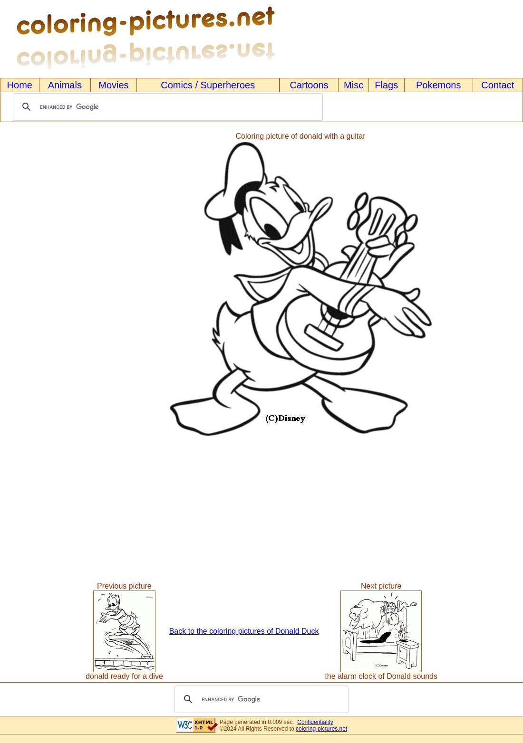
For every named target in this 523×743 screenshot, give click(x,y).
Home (19, 85)
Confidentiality (315, 722)
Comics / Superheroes (208, 85)
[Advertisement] (39, 285)
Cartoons (309, 85)
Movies (113, 85)
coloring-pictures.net (321, 728)
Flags (386, 85)
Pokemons (438, 85)
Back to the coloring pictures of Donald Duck (244, 631)
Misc (353, 85)
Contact (497, 85)
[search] (166, 107)
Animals (65, 85)
